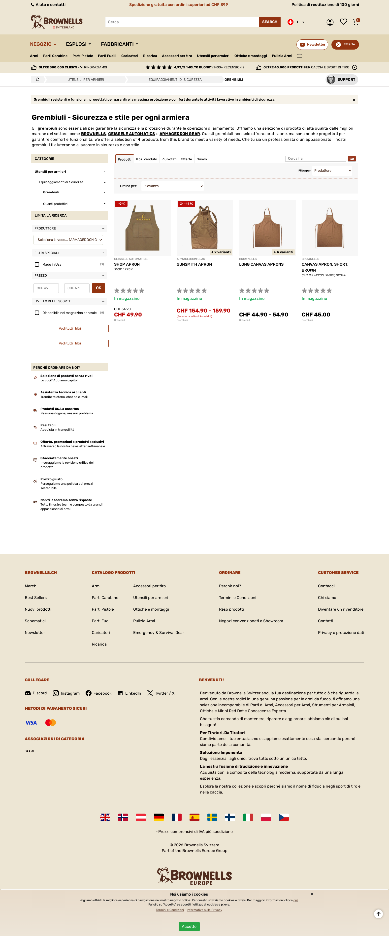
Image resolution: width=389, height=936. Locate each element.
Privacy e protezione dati (341, 632)
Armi (34, 56)
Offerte (349, 44)
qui (295, 900)
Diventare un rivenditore (340, 609)
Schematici (35, 621)
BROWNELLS (93, 133)
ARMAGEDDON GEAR (180, 133)
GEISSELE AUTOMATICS (131, 133)
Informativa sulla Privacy (204, 910)
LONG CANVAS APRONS (261, 264)
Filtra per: (304, 170)
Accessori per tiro (177, 56)
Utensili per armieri (213, 56)
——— (299, 56)
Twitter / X (160, 693)
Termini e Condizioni (237, 597)
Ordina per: (128, 186)
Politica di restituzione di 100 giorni (325, 4)
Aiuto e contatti (47, 4)
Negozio (41, 44)
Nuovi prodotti (38, 609)
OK (98, 287)
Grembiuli (119, 320)
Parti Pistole (82, 56)
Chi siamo (327, 597)
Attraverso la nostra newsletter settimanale (72, 446)
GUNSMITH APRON (194, 264)
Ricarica (150, 56)
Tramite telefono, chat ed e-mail (64, 397)
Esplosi (76, 44)
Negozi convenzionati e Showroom (251, 621)
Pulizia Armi (282, 56)
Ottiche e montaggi (250, 56)
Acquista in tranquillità (57, 429)
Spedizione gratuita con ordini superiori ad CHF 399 (178, 4)
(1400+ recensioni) (209, 67)
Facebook (98, 693)
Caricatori (129, 56)
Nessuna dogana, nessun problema (66, 413)
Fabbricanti (117, 44)
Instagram (66, 693)
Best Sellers (36, 597)
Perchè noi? (230, 586)
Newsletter (35, 632)
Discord (36, 693)
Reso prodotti (231, 609)
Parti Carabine (55, 56)
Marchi (31, 586)
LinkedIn (129, 693)
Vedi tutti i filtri (70, 328)
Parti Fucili (107, 56)
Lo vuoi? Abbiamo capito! (58, 380)
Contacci (326, 586)
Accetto (189, 926)
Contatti (325, 621)
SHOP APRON (127, 264)
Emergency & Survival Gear (158, 632)
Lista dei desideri (345, 22)
